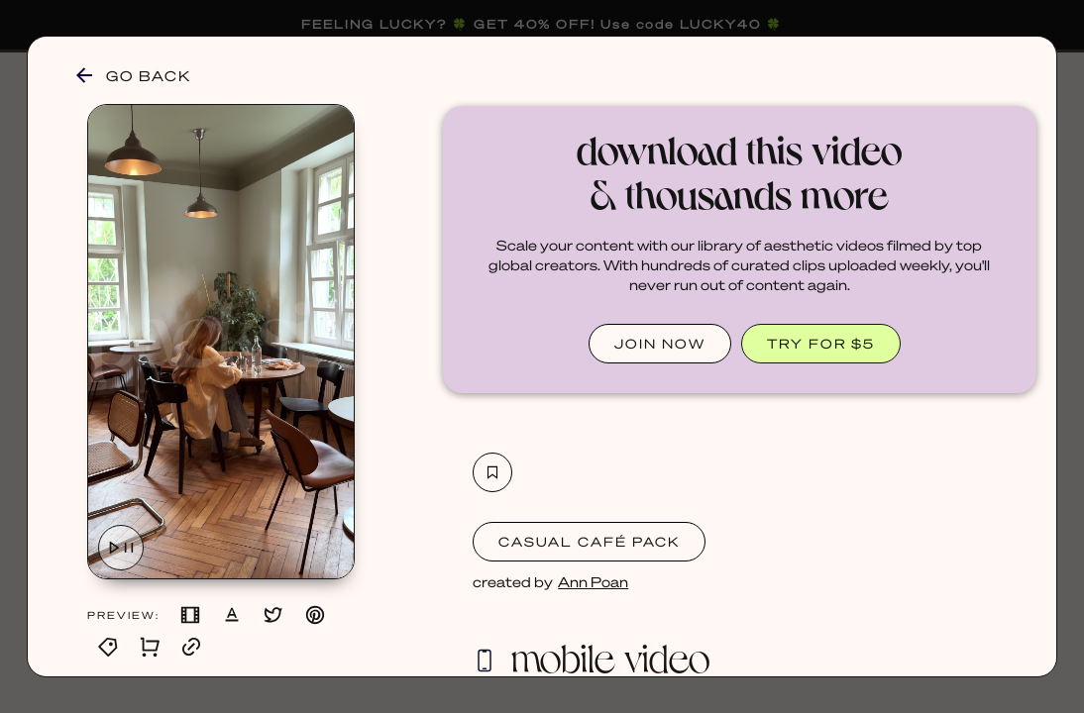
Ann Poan (593, 581)
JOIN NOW (659, 343)
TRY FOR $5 (821, 343)
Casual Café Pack (589, 541)
